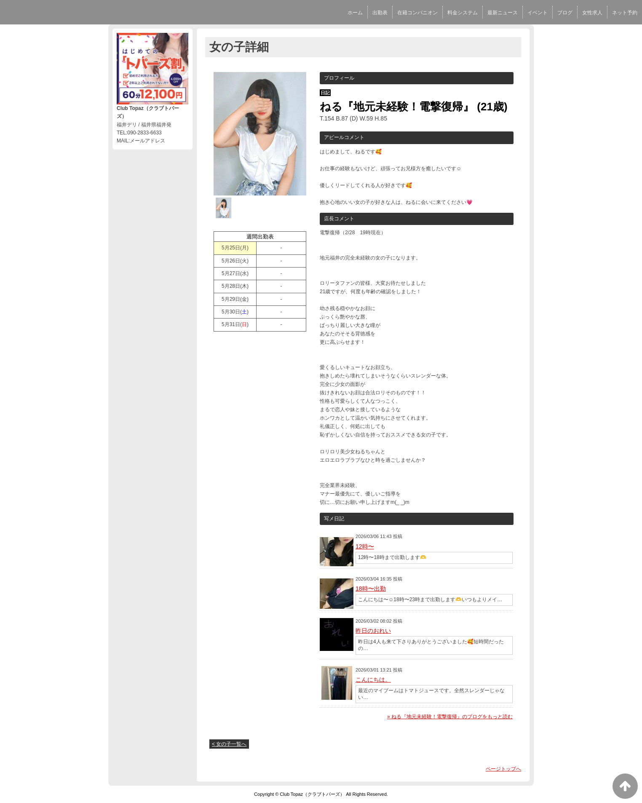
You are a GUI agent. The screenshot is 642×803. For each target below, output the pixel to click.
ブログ (564, 13)
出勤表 (380, 13)
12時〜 (365, 546)
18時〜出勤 (371, 588)
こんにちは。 (373, 679)
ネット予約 (624, 13)
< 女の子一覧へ (229, 744)
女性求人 (592, 13)
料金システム (462, 13)
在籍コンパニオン (417, 13)
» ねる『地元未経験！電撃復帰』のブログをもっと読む (450, 717)
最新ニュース (502, 13)
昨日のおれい (373, 630)
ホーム (355, 13)
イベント (537, 13)
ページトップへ (503, 769)
